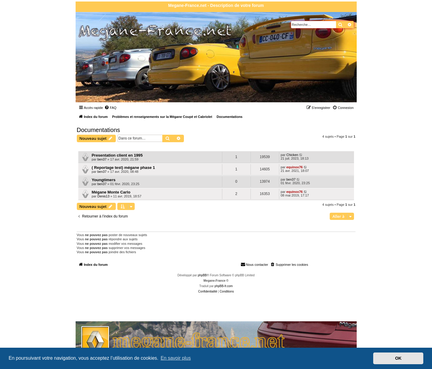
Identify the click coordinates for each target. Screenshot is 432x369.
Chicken (292, 155)
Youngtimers (104, 180)
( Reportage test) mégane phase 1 (123, 167)
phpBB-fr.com (223, 286)
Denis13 (103, 196)
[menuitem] (110, 107)
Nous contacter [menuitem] (254, 264)
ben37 (101, 159)
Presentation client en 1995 (117, 155)
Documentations (98, 130)
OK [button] (398, 358)
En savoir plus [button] (175, 358)
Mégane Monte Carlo (111, 192)
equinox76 (294, 167)
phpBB (202, 275)
